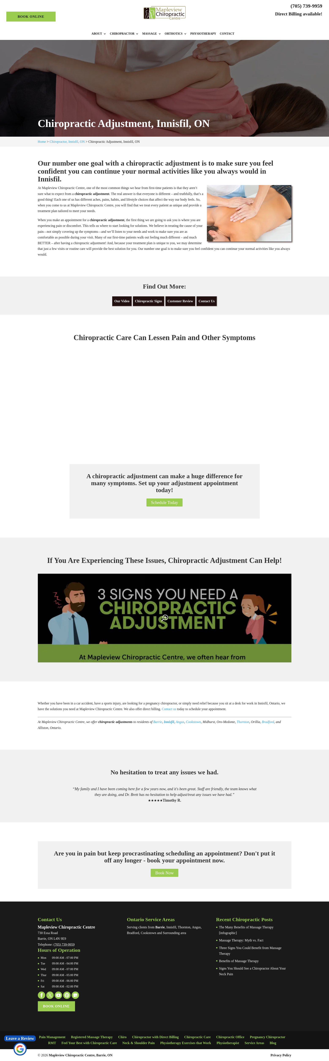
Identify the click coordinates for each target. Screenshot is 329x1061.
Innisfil (169, 722)
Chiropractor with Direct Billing (155, 1037)
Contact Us (207, 301)
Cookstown (193, 722)
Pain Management (52, 1037)
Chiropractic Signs (148, 301)
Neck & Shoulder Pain (138, 1043)
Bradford (268, 722)
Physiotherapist (228, 1043)
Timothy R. (172, 800)
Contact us (169, 709)
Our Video (121, 301)
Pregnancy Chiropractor (267, 1037)
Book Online (31, 16)
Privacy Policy (280, 1055)
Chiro (122, 1037)
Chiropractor (122, 33)
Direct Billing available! (298, 13)
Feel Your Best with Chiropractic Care (89, 1043)
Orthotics (174, 33)
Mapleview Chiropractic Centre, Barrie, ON (81, 1055)
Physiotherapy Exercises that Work (185, 1043)
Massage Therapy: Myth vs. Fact (241, 940)
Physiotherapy (203, 33)
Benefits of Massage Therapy (239, 961)
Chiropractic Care (197, 1037)
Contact (227, 33)
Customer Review (180, 301)
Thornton (243, 722)
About (96, 33)
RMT (52, 1043)
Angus (180, 722)
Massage (149, 33)
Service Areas (254, 1043)
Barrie (157, 722)
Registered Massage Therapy (92, 1037)
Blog (273, 1043)
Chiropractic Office (230, 1037)
